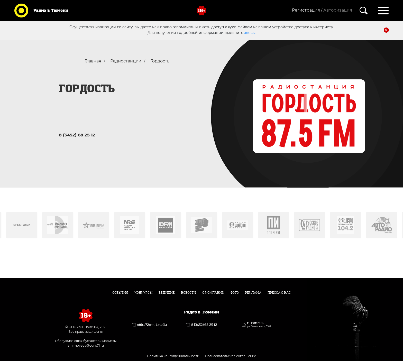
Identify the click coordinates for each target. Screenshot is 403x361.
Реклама (253, 293)
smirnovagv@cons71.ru (86, 345)
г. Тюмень (259, 324)
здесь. (249, 32)
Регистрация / (307, 10)
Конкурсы (143, 293)
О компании (213, 293)
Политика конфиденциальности (173, 356)
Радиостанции (125, 61)
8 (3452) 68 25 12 (204, 325)
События (120, 293)
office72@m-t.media (152, 325)
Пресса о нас (279, 293)
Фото (235, 293)
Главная (93, 61)
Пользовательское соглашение (230, 356)
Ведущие (167, 293)
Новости (188, 293)
